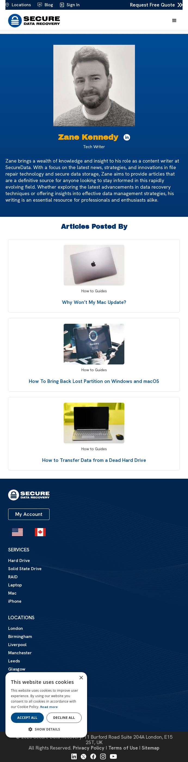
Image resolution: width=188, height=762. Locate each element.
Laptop (15, 585)
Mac (12, 593)
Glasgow (16, 669)
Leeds (14, 661)
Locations (21, 617)
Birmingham (20, 636)
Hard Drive (19, 560)
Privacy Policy (88, 748)
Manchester (20, 653)
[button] (174, 20)
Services (18, 550)
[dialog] (46, 705)
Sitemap (150, 748)
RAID (13, 577)
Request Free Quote (152, 5)
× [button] (81, 678)
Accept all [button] (27, 717)
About (16, 696)
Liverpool (17, 644)
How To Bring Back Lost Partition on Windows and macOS (94, 381)
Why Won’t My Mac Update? (94, 302)
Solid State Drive (25, 569)
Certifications (21, 707)
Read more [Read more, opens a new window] (49, 707)
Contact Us (19, 718)
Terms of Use (123, 748)
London (15, 628)
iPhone (14, 601)
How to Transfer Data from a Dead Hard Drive (94, 460)
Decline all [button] (64, 717)
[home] (32, 20)
